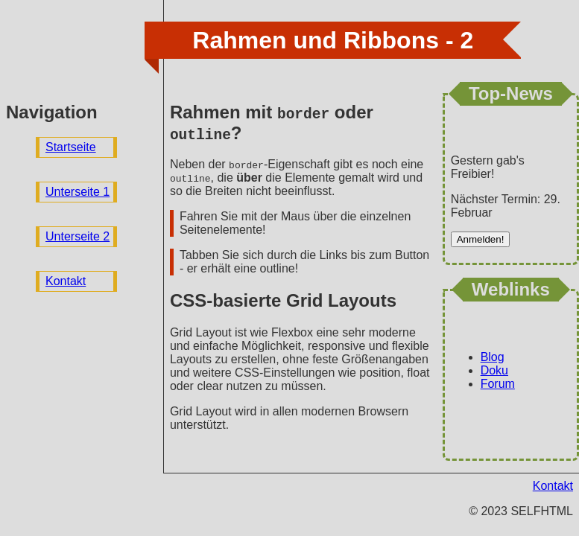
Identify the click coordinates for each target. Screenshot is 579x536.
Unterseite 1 (77, 191)
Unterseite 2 (77, 236)
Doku (494, 370)
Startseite (70, 147)
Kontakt (65, 281)
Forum (498, 383)
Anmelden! (480, 239)
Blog (492, 357)
